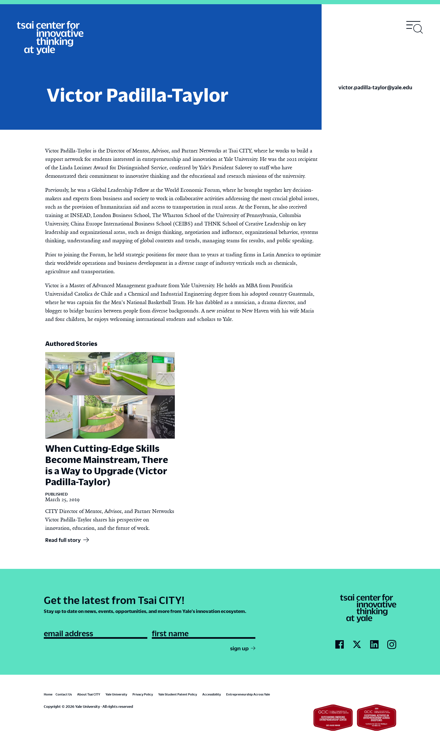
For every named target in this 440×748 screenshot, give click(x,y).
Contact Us (64, 694)
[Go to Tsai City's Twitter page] (356, 644)
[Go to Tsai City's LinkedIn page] (374, 644)
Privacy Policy (142, 694)
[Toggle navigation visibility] (414, 27)
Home (48, 694)
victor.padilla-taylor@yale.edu (375, 87)
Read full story (63, 540)
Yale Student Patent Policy (177, 694)
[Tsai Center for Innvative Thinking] (50, 38)
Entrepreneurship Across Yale (248, 694)
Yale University (116, 694)
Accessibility (211, 694)
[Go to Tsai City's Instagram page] (391, 644)
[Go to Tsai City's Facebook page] (339, 644)
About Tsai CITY (88, 694)
